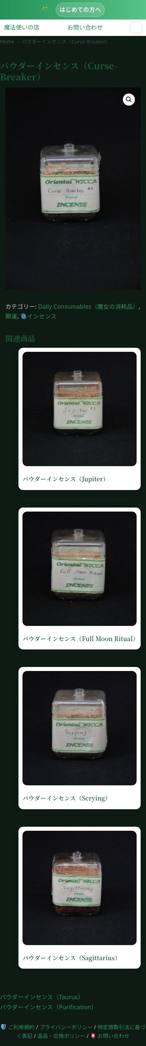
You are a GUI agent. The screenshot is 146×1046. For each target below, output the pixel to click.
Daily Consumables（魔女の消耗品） (88, 306)
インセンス (38, 316)
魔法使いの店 (22, 27)
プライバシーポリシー (66, 1027)
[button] (129, 100)
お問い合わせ (85, 27)
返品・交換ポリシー (61, 1036)
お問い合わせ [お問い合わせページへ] (110, 1036)
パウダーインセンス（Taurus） (42, 997)
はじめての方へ (80, 9)
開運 (11, 316)
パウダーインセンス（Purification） (48, 1007)
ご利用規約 (18, 1027)
